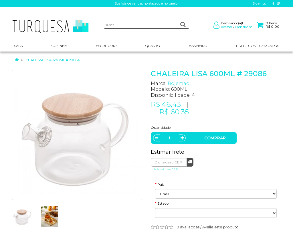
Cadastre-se (243, 27)
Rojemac (178, 83)
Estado (163, 203)
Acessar (226, 27)
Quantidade (161, 127)
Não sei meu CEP (166, 169)
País (160, 184)
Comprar (215, 138)
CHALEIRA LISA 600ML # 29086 (52, 60)
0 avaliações (188, 227)
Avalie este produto (220, 227)
